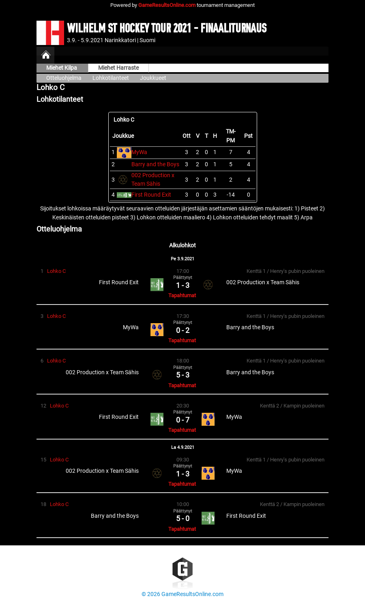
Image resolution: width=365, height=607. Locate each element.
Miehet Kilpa (62, 67)
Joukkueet (153, 78)
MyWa (139, 152)
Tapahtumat (182, 295)
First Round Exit (151, 194)
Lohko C (56, 271)
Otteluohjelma (64, 78)
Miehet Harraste (118, 67)
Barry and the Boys (155, 164)
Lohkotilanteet (110, 78)
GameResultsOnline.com (166, 5)
